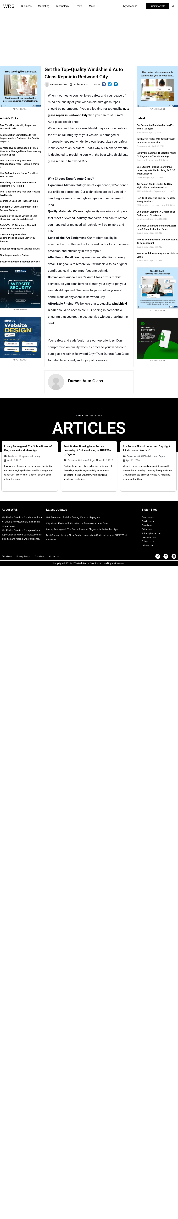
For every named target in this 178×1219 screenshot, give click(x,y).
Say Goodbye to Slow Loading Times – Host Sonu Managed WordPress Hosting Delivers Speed (20, 151)
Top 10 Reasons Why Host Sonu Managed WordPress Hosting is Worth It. (19, 164)
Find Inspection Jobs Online (14, 255)
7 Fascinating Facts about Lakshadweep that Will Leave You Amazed (17, 238)
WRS (9, 6)
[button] (157, 6)
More (87, 6)
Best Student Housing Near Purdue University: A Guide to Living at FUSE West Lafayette (156, 170)
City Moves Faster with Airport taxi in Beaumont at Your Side (78, 523)
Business (25, 6)
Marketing (41, 6)
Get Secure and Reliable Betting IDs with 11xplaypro (74, 517)
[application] (90, 6)
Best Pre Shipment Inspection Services (20, 261)
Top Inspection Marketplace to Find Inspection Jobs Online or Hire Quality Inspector (19, 138)
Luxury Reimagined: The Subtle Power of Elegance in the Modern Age (84, 529)
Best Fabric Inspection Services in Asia (20, 248)
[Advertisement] (89, 36)
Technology (59, 6)
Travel (74, 6)
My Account (132, 6)
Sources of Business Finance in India (19, 201)
